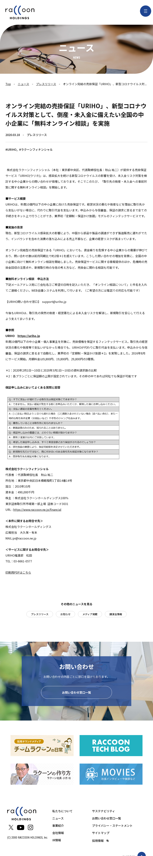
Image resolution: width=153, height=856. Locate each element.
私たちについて (62, 812)
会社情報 (58, 833)
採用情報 (98, 841)
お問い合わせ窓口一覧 (76, 693)
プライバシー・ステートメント (112, 826)
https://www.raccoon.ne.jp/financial (37, 509)
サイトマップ (100, 833)
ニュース (23, 84)
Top (8, 84)
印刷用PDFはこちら (18, 572)
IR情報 (56, 841)
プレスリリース (46, 84)
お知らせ (65, 614)
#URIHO (10, 149)
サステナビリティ (103, 812)
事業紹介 (58, 826)
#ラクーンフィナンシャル (36, 149)
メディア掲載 (89, 614)
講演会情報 (115, 614)
